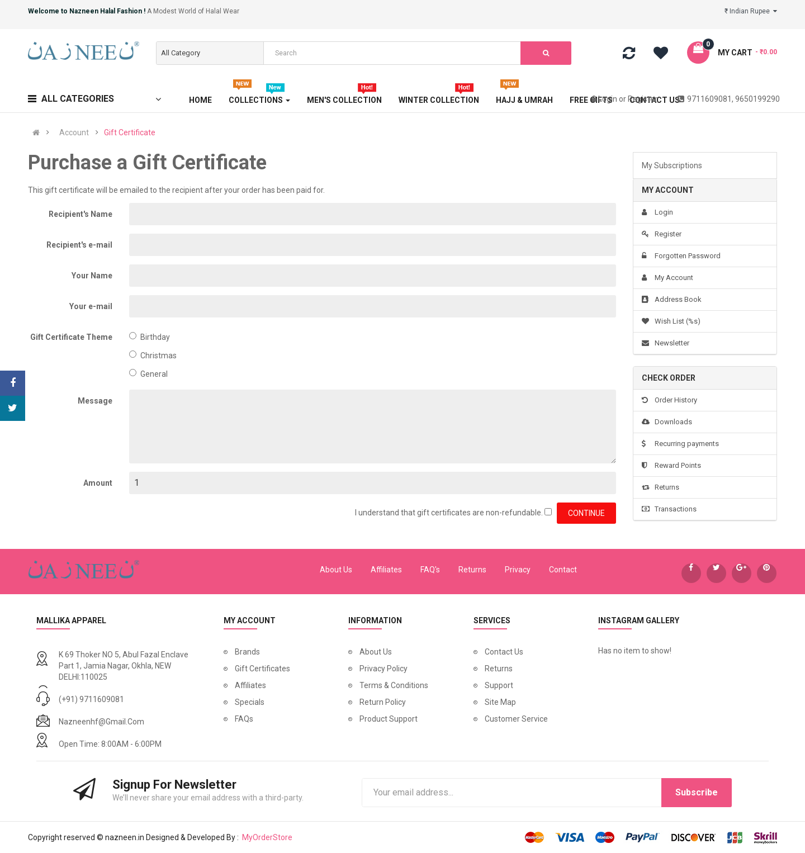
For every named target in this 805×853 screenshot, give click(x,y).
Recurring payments (680, 443)
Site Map (500, 702)
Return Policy (382, 702)
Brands (247, 651)
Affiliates (386, 569)
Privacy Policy (383, 668)
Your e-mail (90, 306)
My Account (667, 277)
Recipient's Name (80, 214)
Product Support (388, 718)
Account (74, 132)
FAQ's (430, 569)
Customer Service (516, 718)
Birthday (149, 337)
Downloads (667, 422)
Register (642, 98)
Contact (563, 569)
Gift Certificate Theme (71, 337)
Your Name (92, 275)
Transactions (669, 509)
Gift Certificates (262, 668)
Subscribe (696, 792)
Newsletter (665, 343)
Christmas (153, 355)
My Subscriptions (672, 165)
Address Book (672, 299)
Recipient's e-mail (79, 244)
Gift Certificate (129, 132)
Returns (660, 487)
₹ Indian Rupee (750, 11)
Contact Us (504, 651)
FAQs (244, 718)
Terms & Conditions (393, 685)
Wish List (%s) (671, 321)
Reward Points (671, 465)
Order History (669, 400)
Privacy (518, 569)
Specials (249, 702)
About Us (336, 569)
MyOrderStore (265, 837)
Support (499, 685)
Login (608, 98)
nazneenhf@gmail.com (101, 721)
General (148, 373)
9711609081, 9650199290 (729, 98)
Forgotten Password (681, 256)
